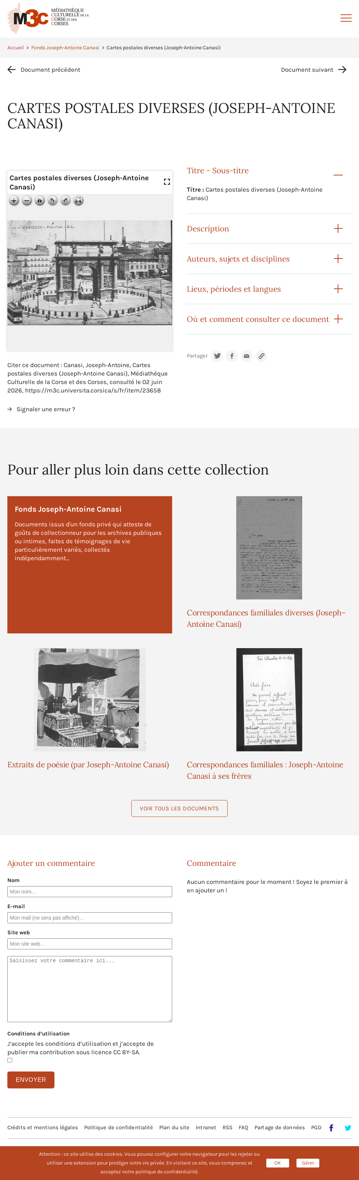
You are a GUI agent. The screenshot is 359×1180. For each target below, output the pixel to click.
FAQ (243, 1127)
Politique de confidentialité (118, 1127)
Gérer (308, 1163)
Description (208, 229)
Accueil (15, 48)
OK (277, 1163)
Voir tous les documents (179, 808)
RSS (227, 1127)
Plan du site (174, 1127)
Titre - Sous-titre (218, 170)
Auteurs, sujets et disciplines (238, 259)
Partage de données (280, 1127)
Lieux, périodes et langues (234, 289)
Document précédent (50, 69)
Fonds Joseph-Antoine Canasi (65, 48)
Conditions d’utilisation (38, 1033)
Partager (197, 356)
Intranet (206, 1127)
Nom (13, 880)
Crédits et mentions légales (42, 1127)
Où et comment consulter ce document (258, 319)
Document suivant (307, 69)
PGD (316, 1127)
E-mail (16, 906)
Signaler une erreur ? (46, 409)
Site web (18, 932)
